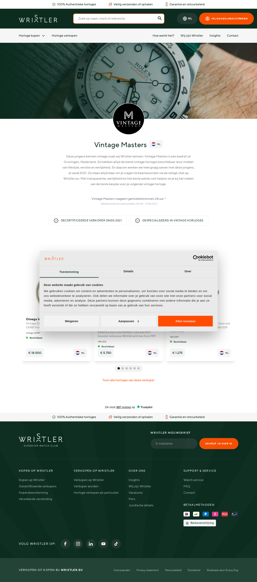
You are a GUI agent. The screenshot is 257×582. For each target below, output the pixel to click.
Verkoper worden (86, 486)
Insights (215, 35)
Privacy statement (148, 570)
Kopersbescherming (33, 493)
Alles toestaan (185, 321)
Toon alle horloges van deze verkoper (128, 380)
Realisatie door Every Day (222, 570)
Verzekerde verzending (35, 499)
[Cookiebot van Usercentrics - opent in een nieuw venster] (196, 258)
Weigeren (71, 321)
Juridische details (141, 505)
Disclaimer (194, 570)
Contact (232, 35)
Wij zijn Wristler (192, 35)
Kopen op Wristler (32, 480)
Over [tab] (187, 271)
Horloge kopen (32, 35)
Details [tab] (129, 271)
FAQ (186, 486)
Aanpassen (128, 321)
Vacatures (136, 493)
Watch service (193, 480)
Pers (132, 499)
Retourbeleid (173, 570)
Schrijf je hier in (218, 443)
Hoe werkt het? (163, 35)
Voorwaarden (122, 570)
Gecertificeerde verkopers (37, 486)
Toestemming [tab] (69, 271)
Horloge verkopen (64, 35)
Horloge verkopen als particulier (96, 493)
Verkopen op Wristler (89, 480)
